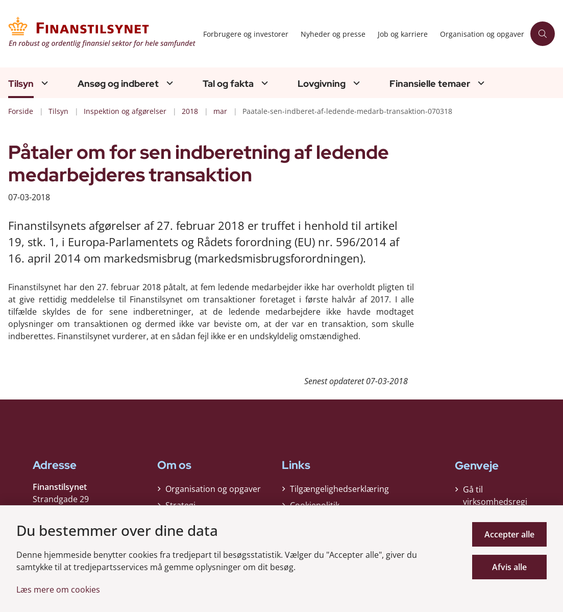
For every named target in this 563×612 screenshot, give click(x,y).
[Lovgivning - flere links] (355, 83)
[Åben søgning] (542, 33)
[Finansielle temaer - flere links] (479, 83)
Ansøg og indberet (118, 84)
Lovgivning (322, 84)
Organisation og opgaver (213, 489)
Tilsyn (21, 84)
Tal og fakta (228, 84)
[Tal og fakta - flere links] (263, 83)
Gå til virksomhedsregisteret (495, 502)
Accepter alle (509, 534)
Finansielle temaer (429, 84)
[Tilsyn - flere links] (43, 83)
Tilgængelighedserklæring (339, 489)
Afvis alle (509, 567)
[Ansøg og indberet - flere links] (168, 83)
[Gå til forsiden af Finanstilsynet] (98, 33)
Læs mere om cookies (58, 589)
